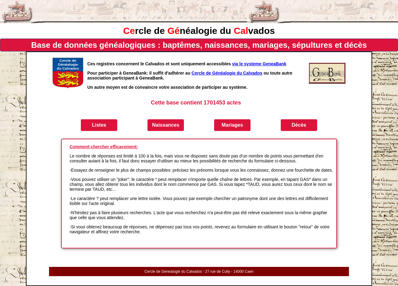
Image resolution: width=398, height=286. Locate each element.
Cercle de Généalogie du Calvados (227, 73)
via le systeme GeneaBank (259, 63)
